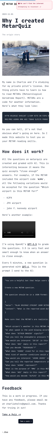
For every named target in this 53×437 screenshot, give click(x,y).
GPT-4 (25, 266)
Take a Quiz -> (11, 414)
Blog (5, 432)
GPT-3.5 (32, 244)
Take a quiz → (25, 421)
